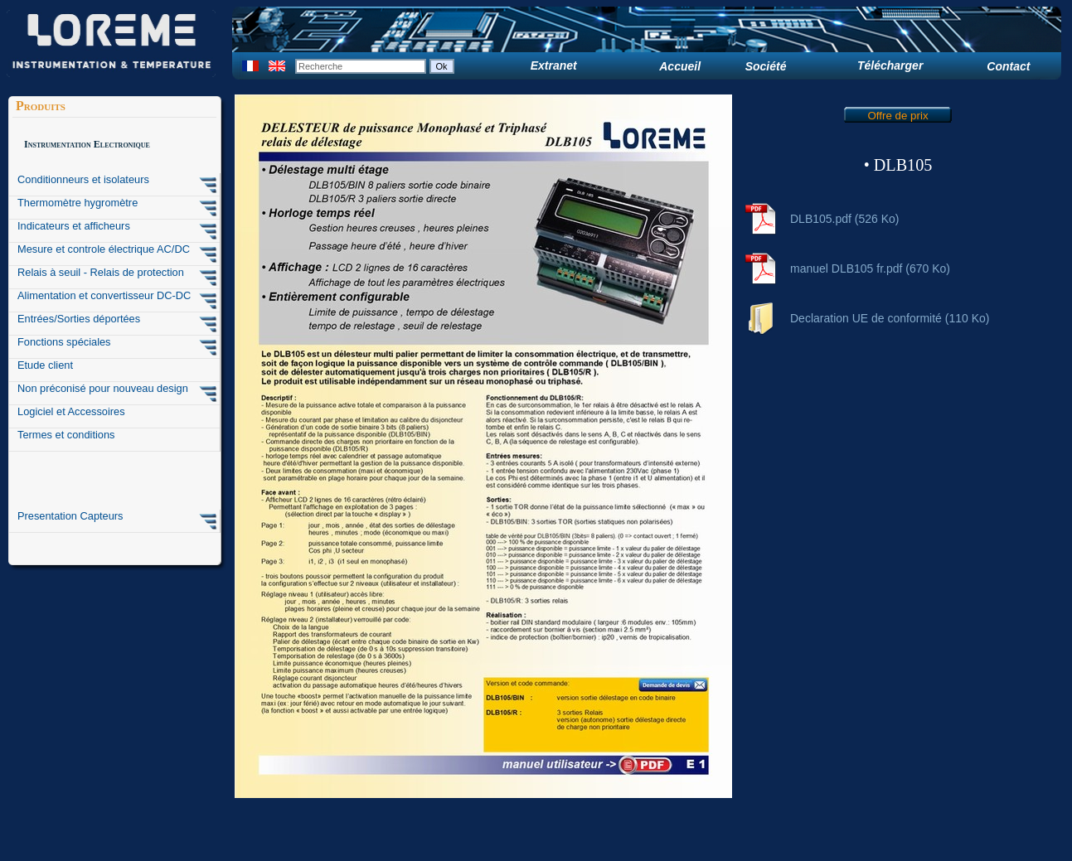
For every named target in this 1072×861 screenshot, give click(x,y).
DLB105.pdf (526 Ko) (845, 218)
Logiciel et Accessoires (71, 411)
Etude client (45, 365)
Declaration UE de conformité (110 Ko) (889, 318)
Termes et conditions (66, 434)
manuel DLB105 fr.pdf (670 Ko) (870, 268)
